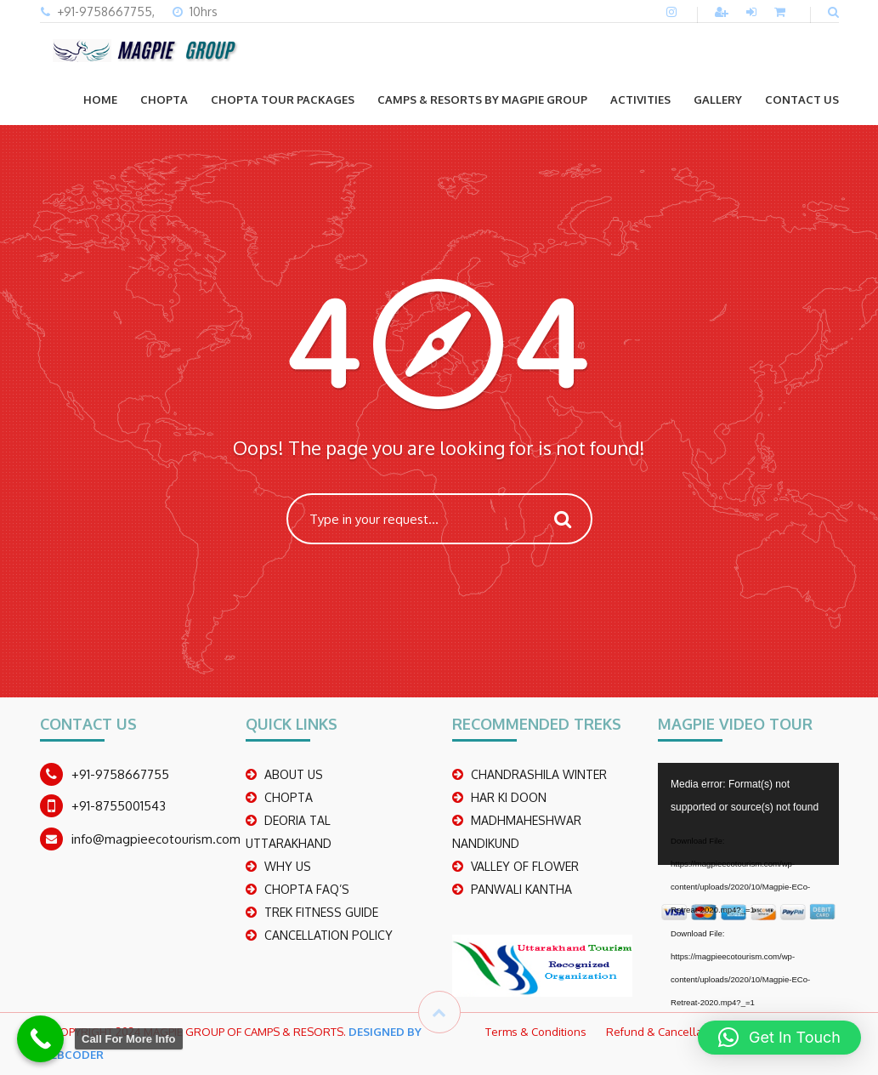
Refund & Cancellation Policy (679, 1031)
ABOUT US (293, 774)
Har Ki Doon (509, 797)
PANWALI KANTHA (521, 889)
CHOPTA (164, 99)
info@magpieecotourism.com (156, 839)
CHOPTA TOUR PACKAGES (282, 99)
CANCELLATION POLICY (328, 935)
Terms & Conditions (535, 1031)
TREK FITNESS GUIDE (321, 912)
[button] (779, 1038)
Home (100, 99)
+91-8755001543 (118, 806)
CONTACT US (802, 99)
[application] (748, 814)
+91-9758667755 (120, 774)
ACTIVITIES (640, 99)
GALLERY (718, 99)
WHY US (287, 866)
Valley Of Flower (525, 866)
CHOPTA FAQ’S (306, 889)
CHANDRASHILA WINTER (539, 774)
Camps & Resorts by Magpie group (482, 99)
